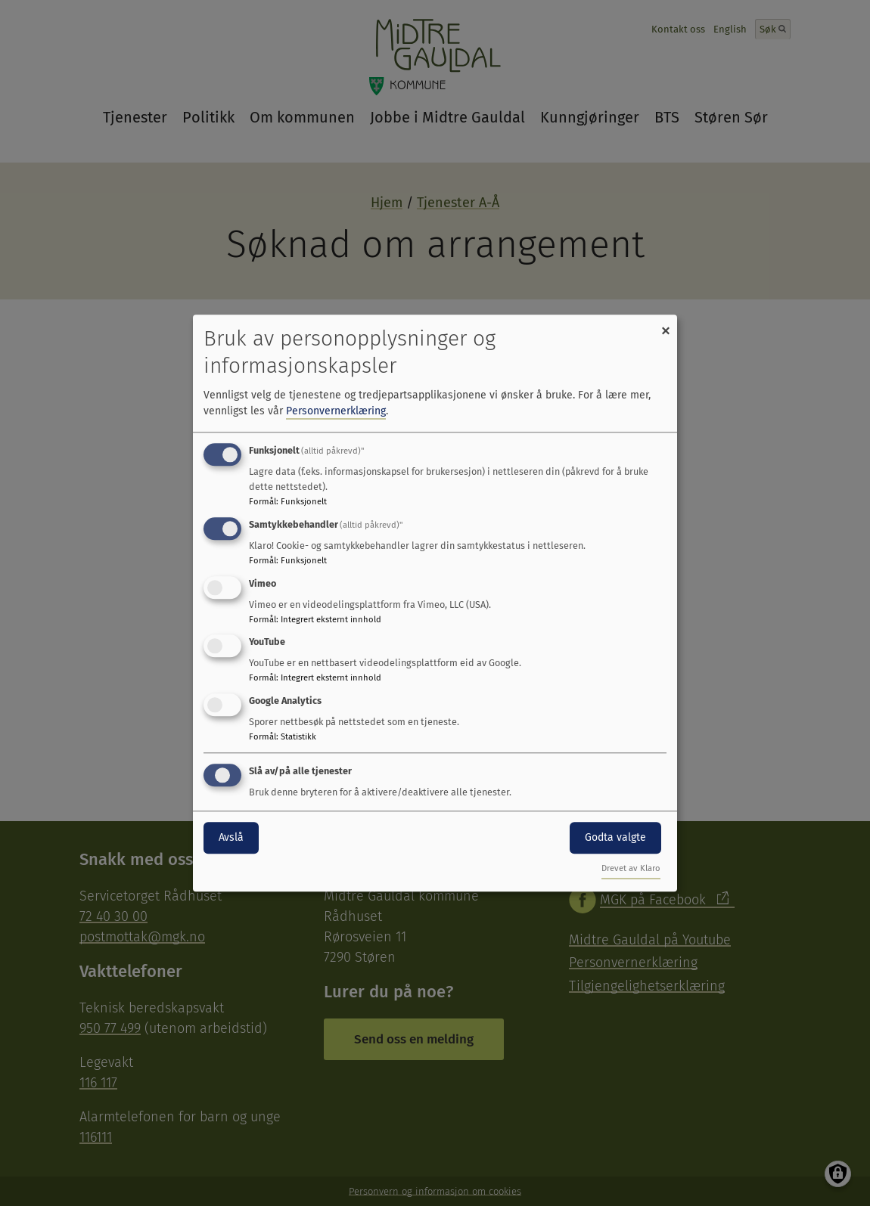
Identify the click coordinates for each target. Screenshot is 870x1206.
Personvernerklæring (336, 411)
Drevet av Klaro (630, 868)
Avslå (231, 837)
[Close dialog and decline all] (665, 324)
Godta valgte (615, 837)
